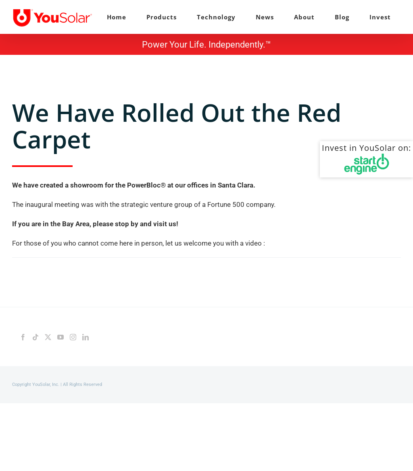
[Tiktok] (35, 337)
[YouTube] (60, 337)
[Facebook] (23, 337)
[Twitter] (48, 337)
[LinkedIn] (85, 337)
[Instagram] (73, 337)
